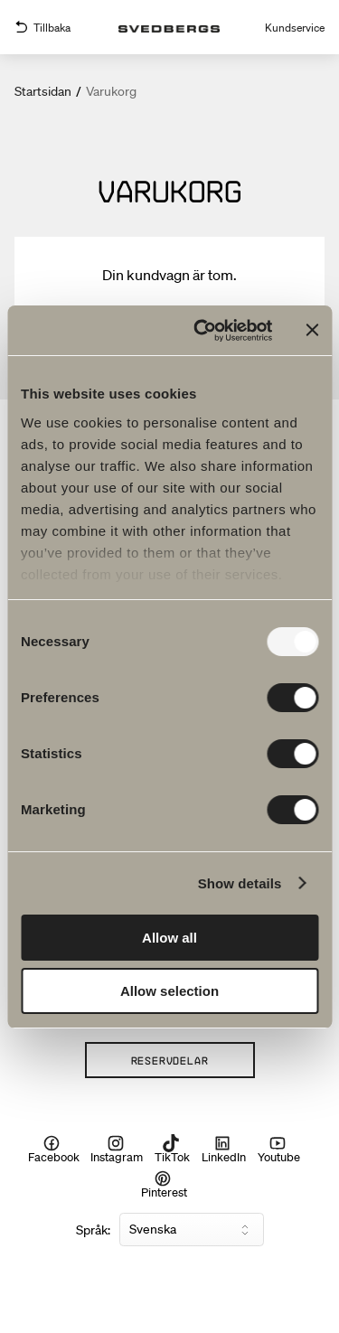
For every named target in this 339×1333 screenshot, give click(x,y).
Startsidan (42, 91)
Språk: (93, 1230)
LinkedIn (224, 1149)
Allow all (169, 937)
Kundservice (295, 27)
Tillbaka (42, 27)
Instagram (116, 1149)
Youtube (279, 1149)
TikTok (172, 1149)
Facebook (54, 1149)
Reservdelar (170, 1060)
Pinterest (164, 1183)
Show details (240, 883)
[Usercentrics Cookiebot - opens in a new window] (202, 331)
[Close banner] (312, 330)
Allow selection (169, 991)
